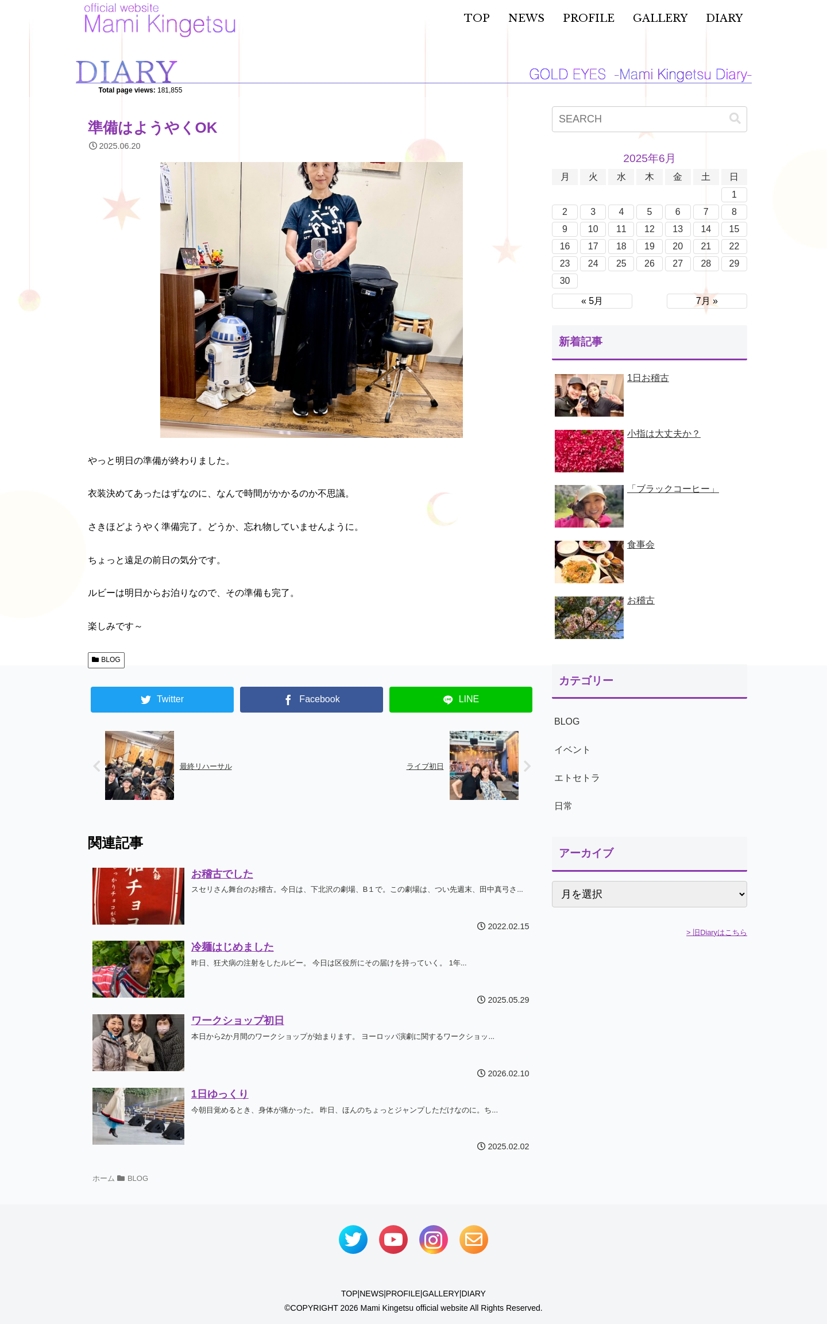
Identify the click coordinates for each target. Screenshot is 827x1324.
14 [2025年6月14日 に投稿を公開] (706, 229)
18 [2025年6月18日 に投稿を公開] (621, 246)
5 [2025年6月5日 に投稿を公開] (649, 212)
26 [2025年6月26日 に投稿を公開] (649, 263)
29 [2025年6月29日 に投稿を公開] (734, 263)
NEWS (372, 1293)
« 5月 (592, 301)
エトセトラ (577, 778)
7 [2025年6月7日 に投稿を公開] (706, 212)
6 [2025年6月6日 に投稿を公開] (678, 212)
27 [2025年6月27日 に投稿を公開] (678, 263)
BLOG (106, 660)
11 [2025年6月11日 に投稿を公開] (621, 229)
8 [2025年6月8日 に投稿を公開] (734, 212)
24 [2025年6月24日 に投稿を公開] (593, 263)
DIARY (473, 1293)
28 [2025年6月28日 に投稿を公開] (706, 263)
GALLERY (440, 1293)
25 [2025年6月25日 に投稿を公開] (621, 263)
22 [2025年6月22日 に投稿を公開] (734, 246)
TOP (349, 1293)
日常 (563, 806)
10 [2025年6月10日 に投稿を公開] (593, 229)
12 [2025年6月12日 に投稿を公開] (649, 229)
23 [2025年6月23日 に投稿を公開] (565, 263)
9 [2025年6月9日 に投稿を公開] (564, 229)
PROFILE (403, 1293)
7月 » (707, 301)
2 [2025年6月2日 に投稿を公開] (564, 212)
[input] (649, 119)
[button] (735, 118)
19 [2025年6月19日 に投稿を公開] (649, 246)
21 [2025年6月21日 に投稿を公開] (706, 246)
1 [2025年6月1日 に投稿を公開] (734, 194)
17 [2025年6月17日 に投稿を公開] (593, 246)
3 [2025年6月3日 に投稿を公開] (593, 212)
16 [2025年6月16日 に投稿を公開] (565, 246)
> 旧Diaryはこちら (716, 932)
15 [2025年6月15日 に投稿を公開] (734, 229)
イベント (572, 750)
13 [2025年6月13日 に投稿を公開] (678, 229)
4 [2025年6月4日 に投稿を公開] (621, 212)
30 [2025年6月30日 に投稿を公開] (565, 281)
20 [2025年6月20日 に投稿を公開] (678, 246)
